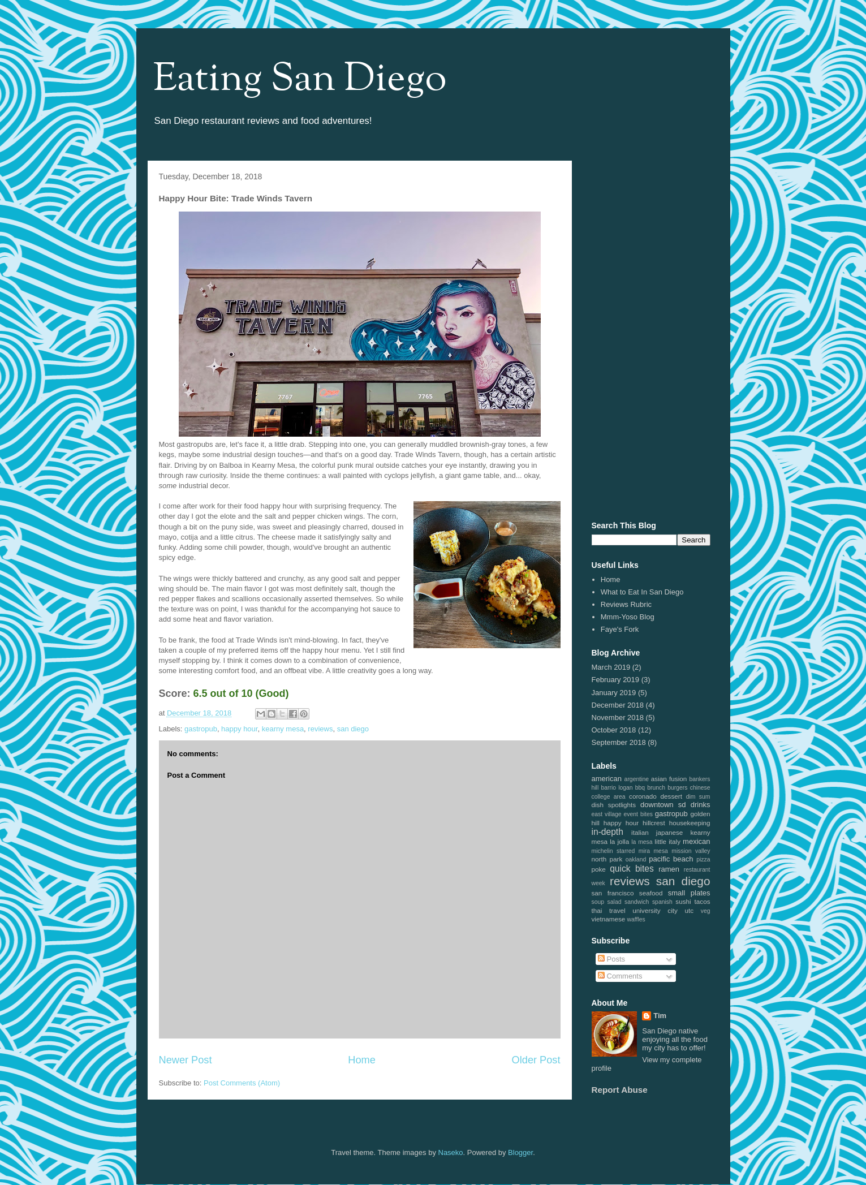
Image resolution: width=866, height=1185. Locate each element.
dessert (671, 796)
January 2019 (614, 692)
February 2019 (616, 679)
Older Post (536, 1060)
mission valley (690, 851)
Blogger (520, 1152)
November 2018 (618, 717)
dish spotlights (614, 804)
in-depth (607, 832)
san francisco (613, 893)
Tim (659, 1015)
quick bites (632, 868)
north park (607, 859)
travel (617, 910)
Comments (620, 976)
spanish (662, 902)
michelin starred (613, 851)
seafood (651, 893)
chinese (700, 788)
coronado (643, 796)
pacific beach (671, 859)
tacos (702, 901)
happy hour (239, 729)
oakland (636, 859)
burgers (677, 788)
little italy (667, 841)
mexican (696, 841)
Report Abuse (620, 1089)
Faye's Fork (620, 629)
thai (597, 910)
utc (688, 910)
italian (640, 832)
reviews (320, 729)
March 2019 (611, 667)
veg (705, 911)
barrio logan (616, 788)
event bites (638, 814)
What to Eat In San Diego (642, 592)
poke (599, 869)
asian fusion (669, 778)
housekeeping (689, 822)
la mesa (641, 842)
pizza (703, 859)
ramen (668, 869)
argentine (636, 779)
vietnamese (609, 919)
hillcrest (654, 822)
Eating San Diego (300, 80)
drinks (700, 804)
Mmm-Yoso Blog (627, 617)
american (607, 778)
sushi (683, 901)
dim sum (698, 797)
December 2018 (618, 705)
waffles (636, 919)
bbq (640, 788)
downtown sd (663, 804)
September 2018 (619, 742)
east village (607, 814)
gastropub (200, 729)
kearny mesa (283, 729)
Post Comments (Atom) (242, 1083)
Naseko (450, 1152)
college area (609, 797)
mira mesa (653, 851)
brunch (656, 788)
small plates (689, 893)
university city (655, 910)
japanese (669, 832)
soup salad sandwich (620, 902)
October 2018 (614, 730)
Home (362, 1060)
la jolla (619, 841)
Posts (611, 959)
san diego (353, 729)
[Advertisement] (651, 339)
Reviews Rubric (626, 604)
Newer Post (185, 1060)
